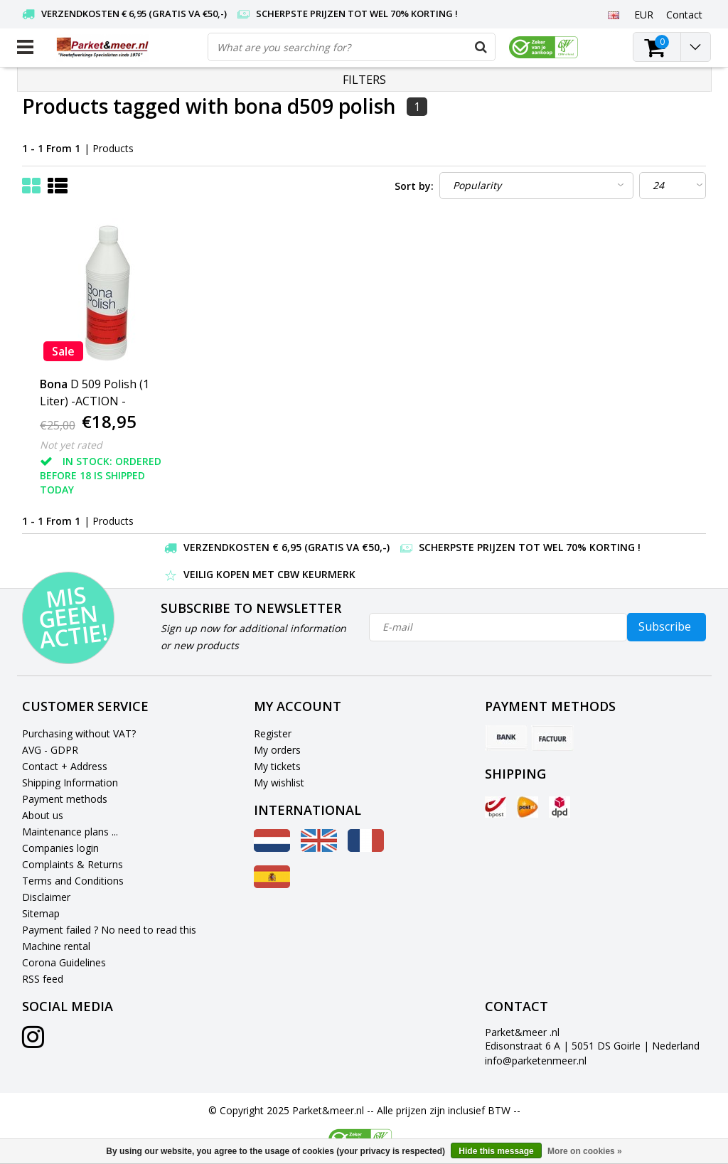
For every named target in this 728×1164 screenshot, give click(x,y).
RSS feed (42, 979)
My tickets (277, 766)
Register (272, 733)
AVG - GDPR (50, 750)
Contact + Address (64, 766)
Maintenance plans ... (70, 831)
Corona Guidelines (64, 962)
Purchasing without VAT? (79, 733)
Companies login (60, 848)
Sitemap (41, 913)
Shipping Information (70, 782)
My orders (277, 750)
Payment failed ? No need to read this (109, 929)
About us (42, 815)
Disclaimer (46, 897)
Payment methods (64, 799)
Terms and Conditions (73, 880)
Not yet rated (71, 445)
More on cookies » (584, 1151)
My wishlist (279, 782)
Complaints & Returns (72, 864)
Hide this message (496, 1151)
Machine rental (56, 946)
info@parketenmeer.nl (536, 1060)
